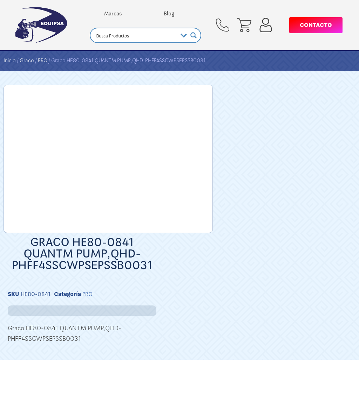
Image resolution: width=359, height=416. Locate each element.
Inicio (10, 60)
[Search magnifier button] (193, 35)
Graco (27, 60)
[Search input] (136, 35)
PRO (42, 60)
